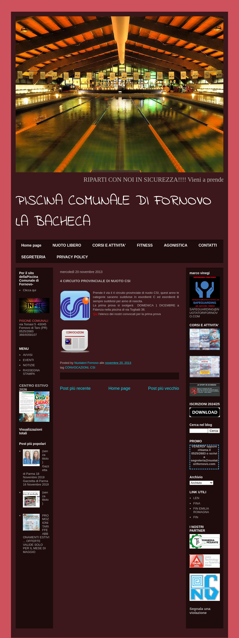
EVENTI (28, 360)
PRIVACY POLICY (72, 257)
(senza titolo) (45, 456)
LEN (196, 498)
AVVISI (27, 355)
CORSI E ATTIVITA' (109, 245)
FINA (196, 503)
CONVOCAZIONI (76, 367)
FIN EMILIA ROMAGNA (201, 510)
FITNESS (145, 245)
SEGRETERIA (33, 257)
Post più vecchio (163, 388)
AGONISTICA (175, 245)
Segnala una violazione (200, 611)
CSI (92, 367)
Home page (31, 245)
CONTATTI (208, 245)
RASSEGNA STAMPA (31, 372)
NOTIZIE (29, 365)
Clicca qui (29, 290)
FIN (195, 517)
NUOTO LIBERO (67, 245)
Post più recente (75, 388)
